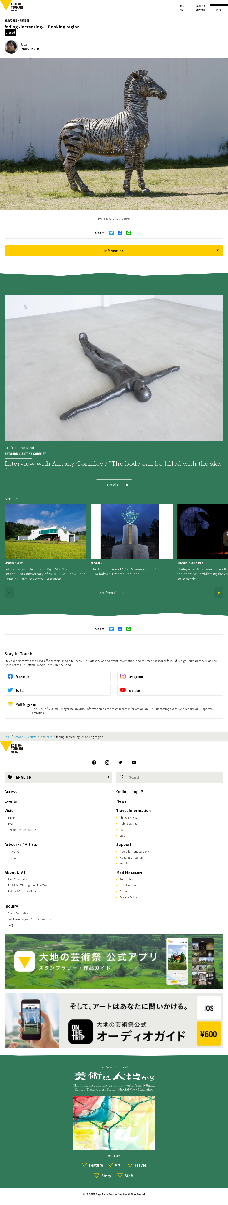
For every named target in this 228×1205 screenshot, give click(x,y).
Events (11, 801)
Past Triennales (18, 879)
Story (106, 1175)
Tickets (12, 817)
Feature (96, 1165)
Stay (122, 835)
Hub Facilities (128, 823)
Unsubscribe (128, 885)
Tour (11, 823)
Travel (140, 1165)
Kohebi (124, 863)
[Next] (218, 592)
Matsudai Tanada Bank (134, 851)
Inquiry (11, 906)
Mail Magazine (129, 872)
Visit (9, 810)
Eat (122, 829)
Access (11, 791)
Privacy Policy (129, 897)
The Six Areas (128, 817)
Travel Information (133, 810)
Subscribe (126, 879)
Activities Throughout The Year (28, 885)
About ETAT (15, 872)
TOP (7, 736)
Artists (12, 857)
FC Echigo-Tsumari (132, 857)
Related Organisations (22, 891)
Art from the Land (114, 592)
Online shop (127, 791)
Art (117, 1165)
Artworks (46, 736)
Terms (124, 891)
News (121, 801)
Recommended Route (22, 829)
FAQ (10, 925)
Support (124, 844)
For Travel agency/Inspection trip (29, 919)
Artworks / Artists (17, 20)
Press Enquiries (18, 913)
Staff (129, 1175)
